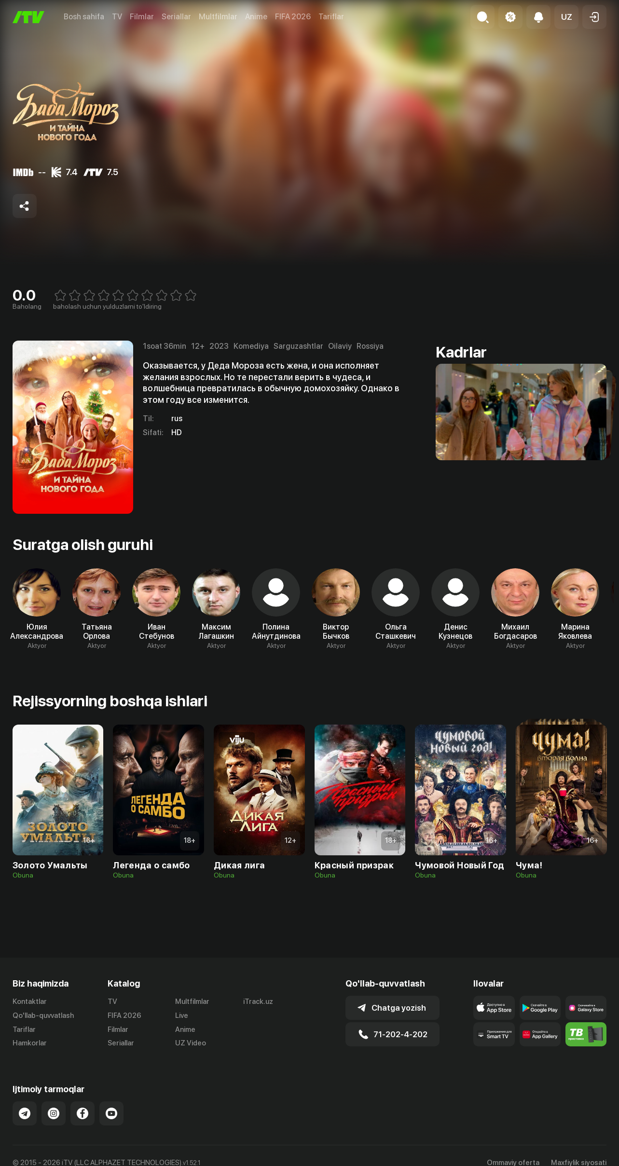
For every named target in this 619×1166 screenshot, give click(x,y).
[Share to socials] (25, 206)
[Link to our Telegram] (25, 1113)
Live (181, 1015)
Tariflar (331, 16)
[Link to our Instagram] (53, 1113)
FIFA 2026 (293, 16)
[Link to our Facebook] (82, 1113)
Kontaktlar (30, 1001)
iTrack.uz (258, 1001)
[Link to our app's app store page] (493, 1008)
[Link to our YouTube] (111, 1113)
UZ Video (190, 1043)
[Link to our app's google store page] (540, 1008)
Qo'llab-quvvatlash (43, 1015)
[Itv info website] (585, 1034)
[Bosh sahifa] (28, 17)
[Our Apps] (493, 1034)
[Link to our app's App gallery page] (540, 1034)
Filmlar (142, 16)
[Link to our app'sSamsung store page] (585, 1008)
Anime (256, 16)
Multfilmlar (218, 16)
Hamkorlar (30, 1043)
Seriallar (176, 16)
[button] (566, 17)
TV (117, 16)
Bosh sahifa (84, 16)
